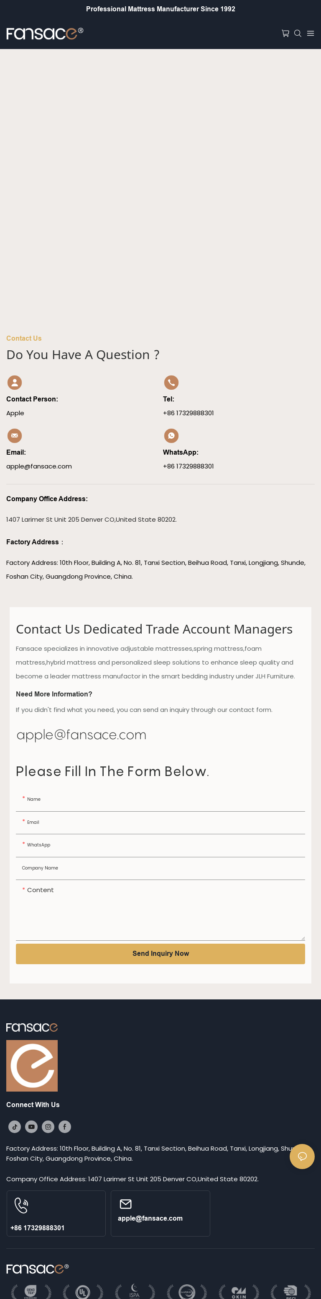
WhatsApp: (181, 452)
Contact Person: (32, 399)
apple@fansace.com (81, 734)
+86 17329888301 (37, 1228)
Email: (17, 452)
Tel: (169, 399)
